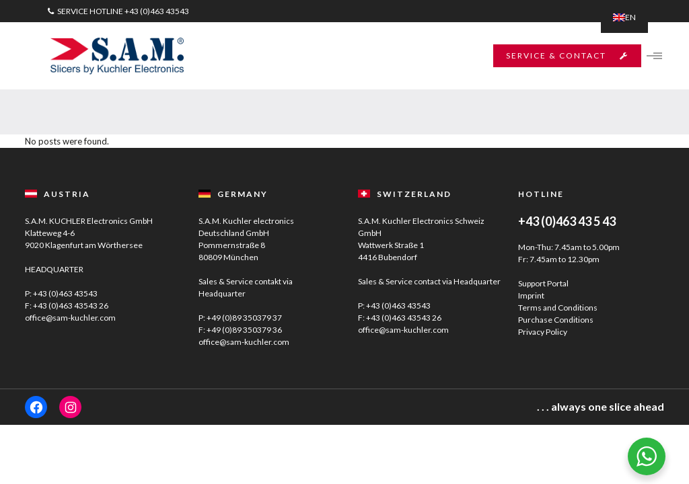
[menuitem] (624, 17)
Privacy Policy (542, 332)
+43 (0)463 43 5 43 (567, 221)
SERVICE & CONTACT (566, 55)
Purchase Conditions (555, 320)
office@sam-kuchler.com (70, 318)
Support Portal (543, 283)
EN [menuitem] (630, 17)
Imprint (531, 295)
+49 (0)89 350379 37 (244, 318)
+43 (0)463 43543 (156, 11)
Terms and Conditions (557, 307)
